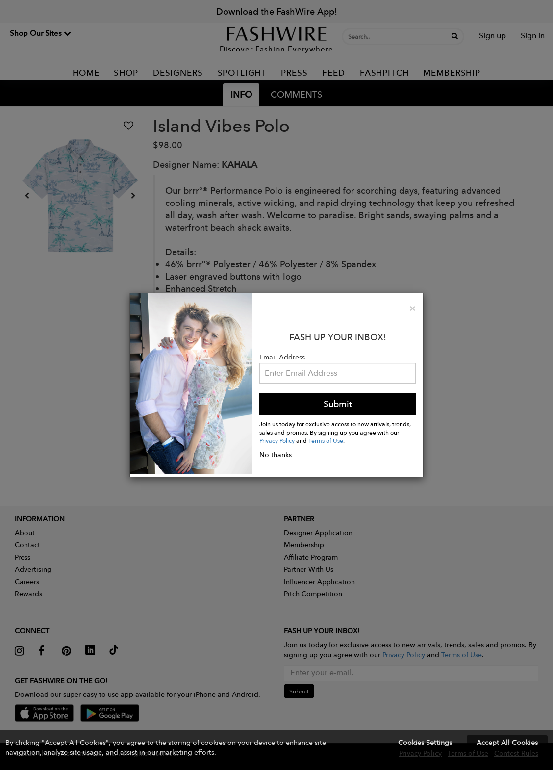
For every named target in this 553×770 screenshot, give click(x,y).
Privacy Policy (277, 440)
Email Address (282, 357)
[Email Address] (337, 373)
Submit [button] (338, 404)
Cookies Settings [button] (425, 742)
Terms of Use (325, 440)
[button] (276, 750)
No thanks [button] (275, 454)
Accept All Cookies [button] (507, 742)
